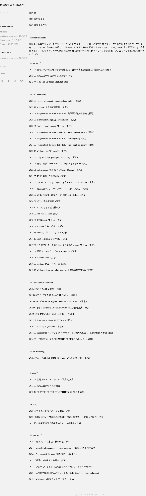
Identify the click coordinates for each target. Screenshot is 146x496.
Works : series (6, 26)
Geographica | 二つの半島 (11, 40)
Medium (3, 32)
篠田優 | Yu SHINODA (12, 4)
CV (1, 19)
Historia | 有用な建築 (9, 44)
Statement (4, 12)
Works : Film (5, 53)
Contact (3, 73)
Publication (4, 66)
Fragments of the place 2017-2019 (13, 36)
